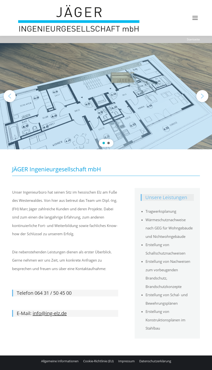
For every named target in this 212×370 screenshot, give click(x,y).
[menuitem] (60, 361)
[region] (106, 96)
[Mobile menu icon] (195, 18)
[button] (10, 96)
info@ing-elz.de (50, 313)
